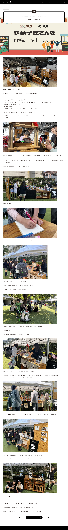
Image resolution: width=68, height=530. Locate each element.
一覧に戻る (36, 517)
